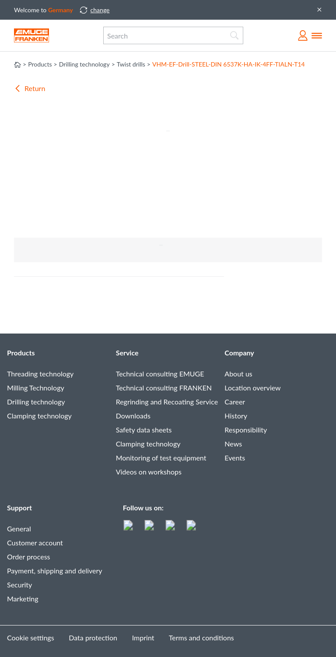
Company (239, 352)
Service (127, 352)
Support (19, 507)
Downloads (133, 415)
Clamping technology (39, 415)
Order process (28, 556)
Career (234, 401)
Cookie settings (30, 637)
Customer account (35, 542)
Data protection (93, 637)
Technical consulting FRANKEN (164, 387)
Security (19, 584)
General (19, 528)
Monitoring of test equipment (161, 457)
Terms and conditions (201, 637)
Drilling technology (36, 401)
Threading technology (40, 373)
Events (234, 457)
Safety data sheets (144, 429)
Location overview (252, 387)
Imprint (143, 637)
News (233, 443)
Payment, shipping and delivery (54, 570)
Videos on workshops (149, 471)
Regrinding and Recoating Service (167, 401)
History (235, 415)
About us (238, 373)
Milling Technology (35, 387)
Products (21, 352)
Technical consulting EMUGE (160, 373)
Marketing (22, 598)
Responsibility (245, 429)
